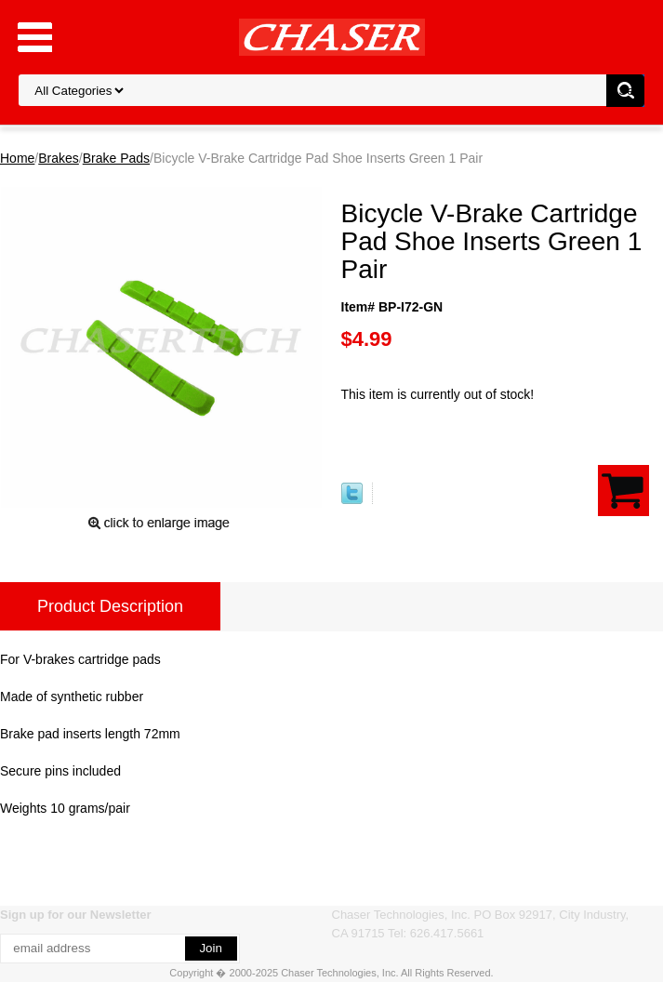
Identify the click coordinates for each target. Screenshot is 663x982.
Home (17, 158)
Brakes (58, 158)
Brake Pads (116, 158)
